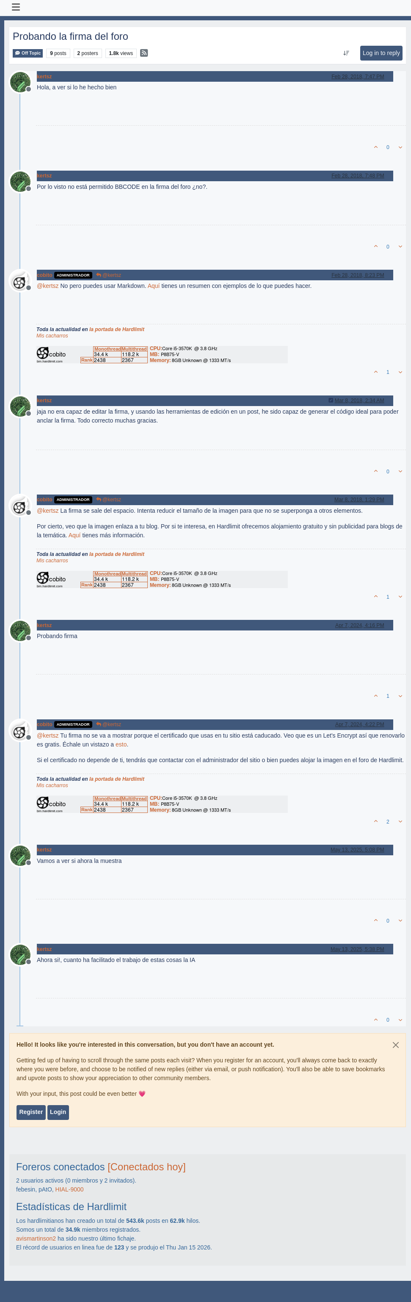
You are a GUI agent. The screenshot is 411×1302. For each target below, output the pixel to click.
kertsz (44, 77)
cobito (44, 275)
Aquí (154, 285)
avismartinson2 (36, 1238)
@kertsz (108, 275)
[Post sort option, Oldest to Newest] (346, 53)
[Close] (395, 1045)
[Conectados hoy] (147, 1166)
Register (31, 1111)
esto (121, 744)
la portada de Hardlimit (116, 329)
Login (58, 1111)
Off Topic (28, 53)
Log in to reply (381, 53)
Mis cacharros (52, 336)
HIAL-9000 (69, 1189)
